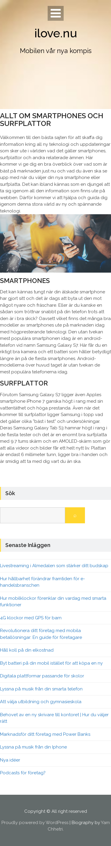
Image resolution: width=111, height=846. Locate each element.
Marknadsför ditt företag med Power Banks (45, 734)
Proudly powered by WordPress (34, 822)
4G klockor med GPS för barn (31, 617)
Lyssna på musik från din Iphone (33, 747)
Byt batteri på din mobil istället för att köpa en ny (51, 663)
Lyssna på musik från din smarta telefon (41, 689)
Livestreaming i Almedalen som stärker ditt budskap (54, 565)
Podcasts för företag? (23, 772)
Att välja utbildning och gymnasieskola (40, 701)
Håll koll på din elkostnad (27, 650)
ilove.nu (55, 33)
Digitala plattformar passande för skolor (42, 676)
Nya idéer (10, 760)
